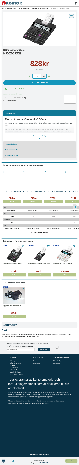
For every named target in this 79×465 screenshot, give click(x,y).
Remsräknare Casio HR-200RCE (60, 8)
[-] (30, 76)
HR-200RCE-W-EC (19, 98)
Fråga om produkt (12, 155)
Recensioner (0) (11, 150)
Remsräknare (44, 8)
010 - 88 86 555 (43, 463)
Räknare (34, 8)
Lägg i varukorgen (39, 82)
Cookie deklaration (16, 372)
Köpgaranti (13, 370)
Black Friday (57, 361)
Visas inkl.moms (71, 461)
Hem (3, 8)
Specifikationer (11, 144)
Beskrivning (10, 113)
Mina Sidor (36, 363)
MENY (3, 461)
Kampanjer (56, 363)
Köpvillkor (13, 365)
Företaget (13, 361)
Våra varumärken (15, 363)
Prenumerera (43, 349)
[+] (49, 76)
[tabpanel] (39, 29)
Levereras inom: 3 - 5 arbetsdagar (19, 89)
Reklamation (14, 367)
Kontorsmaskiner (24, 8)
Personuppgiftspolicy (16, 374)
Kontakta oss (37, 361)
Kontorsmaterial (11, 8)
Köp (12, 201)
